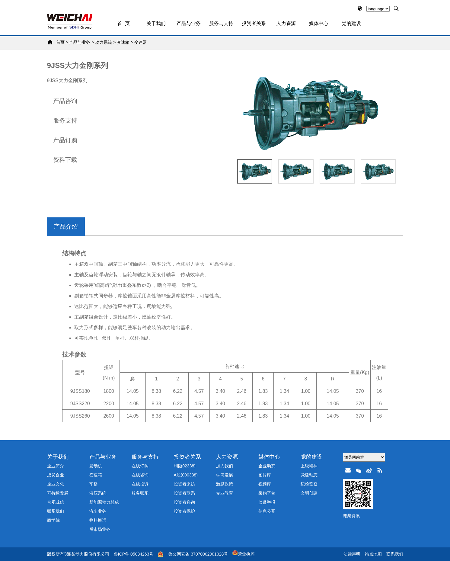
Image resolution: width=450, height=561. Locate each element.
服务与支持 (221, 23)
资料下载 (65, 159)
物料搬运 (97, 520)
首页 (60, 42)
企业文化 (55, 484)
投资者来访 (184, 484)
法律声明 (351, 554)
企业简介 (55, 465)
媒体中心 (318, 23)
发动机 (95, 465)
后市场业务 (99, 529)
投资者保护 (184, 511)
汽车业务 (97, 511)
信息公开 (266, 511)
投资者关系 (254, 23)
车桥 (93, 484)
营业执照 (243, 554)
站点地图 (373, 554)
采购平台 (266, 493)
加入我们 (224, 465)
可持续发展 (57, 493)
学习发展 (224, 475)
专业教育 (224, 493)
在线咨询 (140, 475)
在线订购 (140, 465)
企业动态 (266, 465)
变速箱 (123, 42)
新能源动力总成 (104, 502)
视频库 (264, 484)
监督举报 (266, 502)
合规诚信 (55, 502)
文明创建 (309, 493)
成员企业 (55, 475)
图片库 (264, 475)
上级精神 (309, 465)
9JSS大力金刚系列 (77, 65)
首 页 (123, 23)
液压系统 (97, 493)
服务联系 (140, 493)
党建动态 (309, 475)
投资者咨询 (184, 502)
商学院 (53, 520)
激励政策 (224, 484)
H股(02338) (185, 465)
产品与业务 (189, 23)
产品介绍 (66, 226)
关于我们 (156, 23)
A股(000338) (186, 475)
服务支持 (65, 120)
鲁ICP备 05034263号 (134, 554)
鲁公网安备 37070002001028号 (198, 554)
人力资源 (286, 23)
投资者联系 (184, 493)
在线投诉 (140, 484)
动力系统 (103, 42)
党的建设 (351, 23)
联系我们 (55, 511)
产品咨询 (65, 101)
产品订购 (65, 140)
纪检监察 (309, 484)
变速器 (140, 42)
